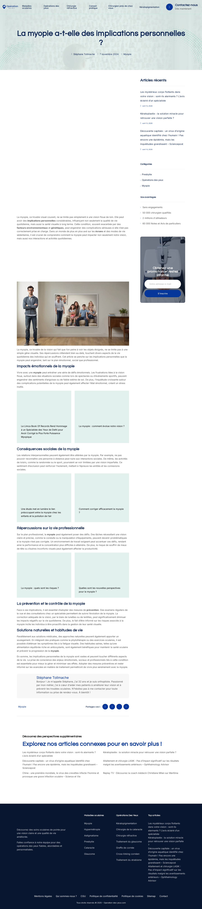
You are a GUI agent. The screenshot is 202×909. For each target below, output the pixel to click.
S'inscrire (163, 293)
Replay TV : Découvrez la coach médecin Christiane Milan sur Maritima (140, 773)
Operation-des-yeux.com (115, 903)
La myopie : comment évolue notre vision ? (101, 426)
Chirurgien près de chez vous (120, 7)
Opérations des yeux (51, 7)
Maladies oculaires (27, 7)
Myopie (127, 54)
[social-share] (105, 706)
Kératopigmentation (149, 7)
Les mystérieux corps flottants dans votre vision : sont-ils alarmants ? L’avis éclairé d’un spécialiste (162, 96)
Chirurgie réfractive (72, 7)
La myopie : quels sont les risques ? (40, 588)
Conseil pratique (93, 7)
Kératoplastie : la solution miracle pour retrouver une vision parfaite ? (139, 752)
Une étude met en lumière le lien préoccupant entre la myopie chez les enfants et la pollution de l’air (41, 512)
